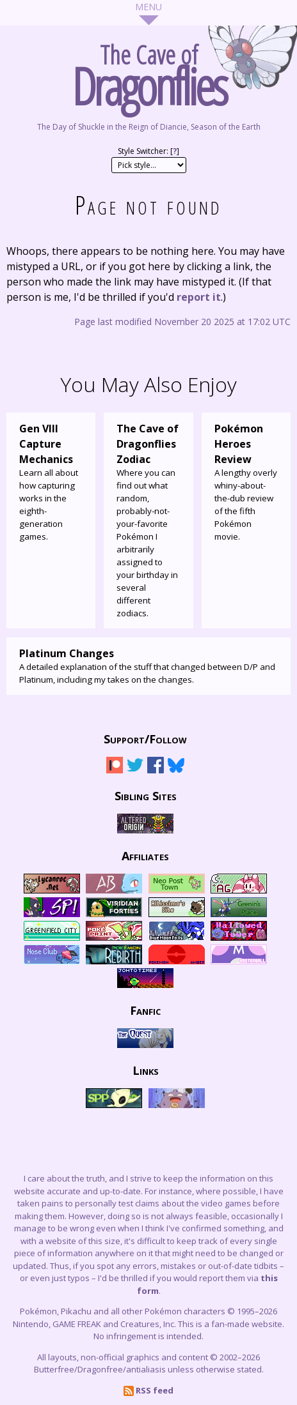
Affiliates (145, 855)
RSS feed (148, 1390)
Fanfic (145, 1009)
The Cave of (148, 71)
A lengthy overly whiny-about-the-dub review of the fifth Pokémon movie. (246, 481)
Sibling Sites (146, 795)
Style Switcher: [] (148, 151)
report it (199, 297)
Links (145, 1069)
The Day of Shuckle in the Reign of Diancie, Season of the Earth (149, 126)
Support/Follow (145, 738)
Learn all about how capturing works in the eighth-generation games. (51, 481)
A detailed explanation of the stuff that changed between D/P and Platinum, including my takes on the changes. (148, 665)
